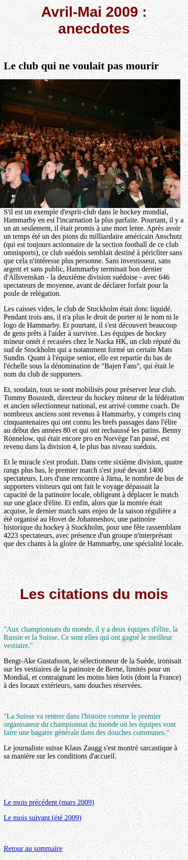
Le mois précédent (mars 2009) (49, 802)
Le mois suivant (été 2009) (43, 817)
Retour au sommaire (33, 848)
